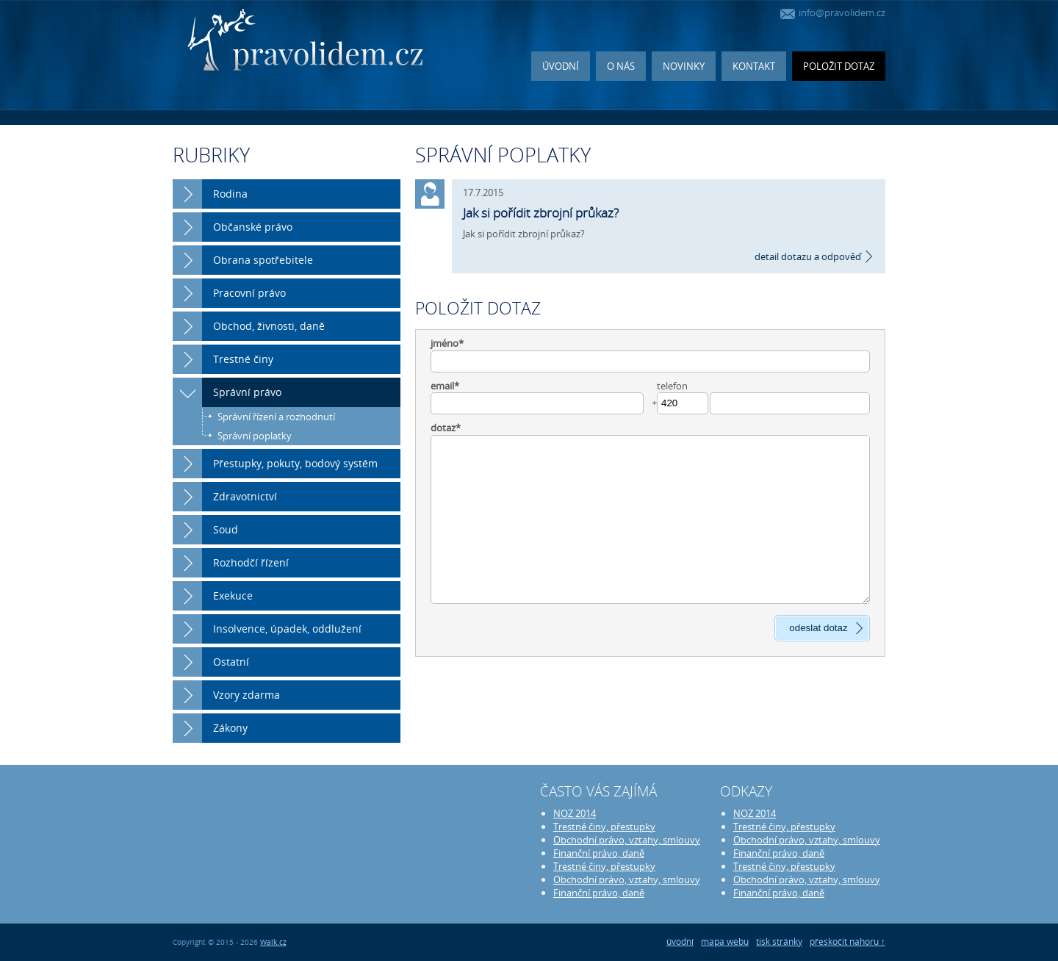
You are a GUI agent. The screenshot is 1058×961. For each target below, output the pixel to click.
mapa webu (725, 941)
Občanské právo (252, 227)
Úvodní (560, 66)
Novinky (684, 66)
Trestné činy (243, 359)
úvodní (680, 941)
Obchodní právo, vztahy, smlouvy (626, 839)
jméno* (447, 343)
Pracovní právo (249, 293)
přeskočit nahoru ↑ (847, 941)
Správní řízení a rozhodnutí (276, 416)
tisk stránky (779, 941)
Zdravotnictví (245, 496)
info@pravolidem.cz (832, 12)
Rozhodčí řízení (251, 562)
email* (445, 385)
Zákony (230, 728)
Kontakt (754, 66)
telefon (672, 385)
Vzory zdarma (246, 695)
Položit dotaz (838, 66)
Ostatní (231, 662)
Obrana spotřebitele (263, 260)
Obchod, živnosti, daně (269, 326)
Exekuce (233, 595)
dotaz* (446, 427)
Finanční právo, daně (598, 853)
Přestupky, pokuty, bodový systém (295, 463)
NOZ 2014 (574, 813)
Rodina (230, 194)
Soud (225, 529)
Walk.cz (273, 942)
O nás (621, 66)
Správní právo (247, 392)
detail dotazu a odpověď (808, 256)
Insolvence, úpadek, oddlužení (287, 629)
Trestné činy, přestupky (604, 826)
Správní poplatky (254, 435)
